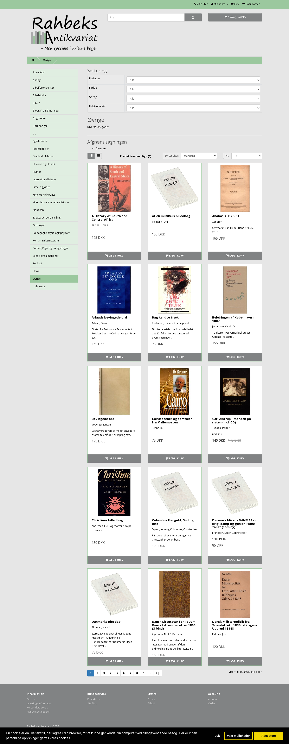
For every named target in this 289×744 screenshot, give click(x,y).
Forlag (151, 699)
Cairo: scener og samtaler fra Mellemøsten (172, 420)
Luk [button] (217, 735)
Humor (37, 172)
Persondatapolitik (37, 707)
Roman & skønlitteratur (46, 240)
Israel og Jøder (41, 187)
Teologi (37, 263)
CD (34, 133)
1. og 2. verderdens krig (46, 217)
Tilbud (151, 703)
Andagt (37, 80)
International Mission (45, 179)
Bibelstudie (39, 95)
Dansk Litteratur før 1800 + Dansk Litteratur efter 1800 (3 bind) (173, 624)
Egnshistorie (40, 141)
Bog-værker (40, 118)
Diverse (101, 148)
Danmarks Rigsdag (106, 621)
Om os (31, 699)
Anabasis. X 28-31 (225, 216)
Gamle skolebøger (43, 156)
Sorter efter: (172, 155)
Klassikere (39, 210)
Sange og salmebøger (45, 256)
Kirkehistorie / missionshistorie (51, 202)
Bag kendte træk (165, 317)
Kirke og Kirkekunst (44, 194)
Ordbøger (39, 225)
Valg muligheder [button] (238, 735)
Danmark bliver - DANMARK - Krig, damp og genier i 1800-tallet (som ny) (234, 523)
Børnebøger (40, 126)
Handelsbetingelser (38, 711)
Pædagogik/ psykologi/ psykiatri (51, 233)
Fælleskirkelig (41, 149)
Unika (36, 271)
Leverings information (39, 703)
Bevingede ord (103, 419)
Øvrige (47, 60)
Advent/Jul (39, 72)
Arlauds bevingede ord (109, 317)
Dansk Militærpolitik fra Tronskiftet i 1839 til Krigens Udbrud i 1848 (234, 624)
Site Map (92, 703)
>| (157, 673)
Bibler (36, 103)
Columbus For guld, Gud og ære (173, 522)
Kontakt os (93, 699)
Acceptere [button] (268, 735)
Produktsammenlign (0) (135, 156)
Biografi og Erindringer (46, 110)
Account (213, 699)
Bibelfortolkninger (43, 87)
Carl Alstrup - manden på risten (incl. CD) (231, 420)
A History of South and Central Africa (109, 217)
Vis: (227, 155)
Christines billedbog (107, 520)
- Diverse (39, 286)
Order (211, 703)
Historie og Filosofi (44, 164)
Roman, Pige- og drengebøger (50, 248)
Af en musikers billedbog (171, 216)
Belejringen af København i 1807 (232, 319)
